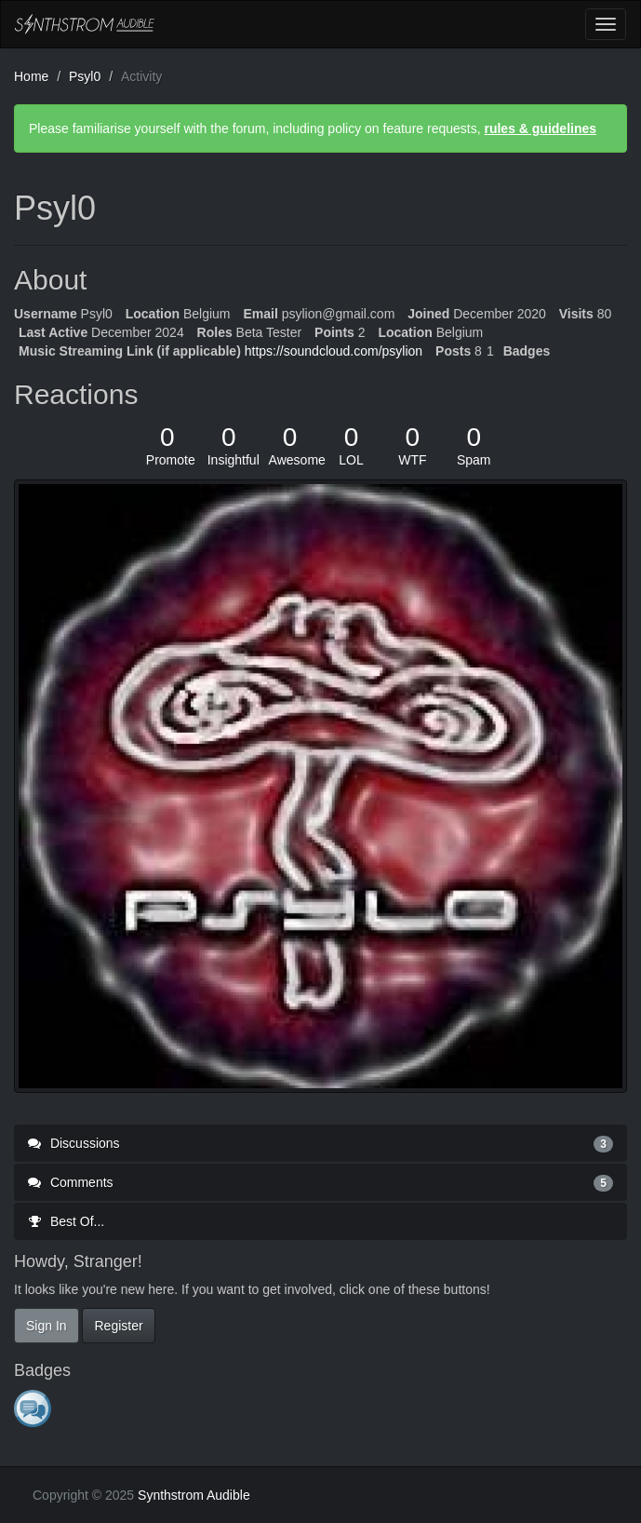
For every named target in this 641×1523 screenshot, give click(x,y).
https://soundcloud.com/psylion (333, 351)
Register (118, 1325)
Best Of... (66, 1221)
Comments (320, 1182)
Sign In (46, 1325)
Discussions (320, 1143)
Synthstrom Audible (84, 24)
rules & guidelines (540, 128)
